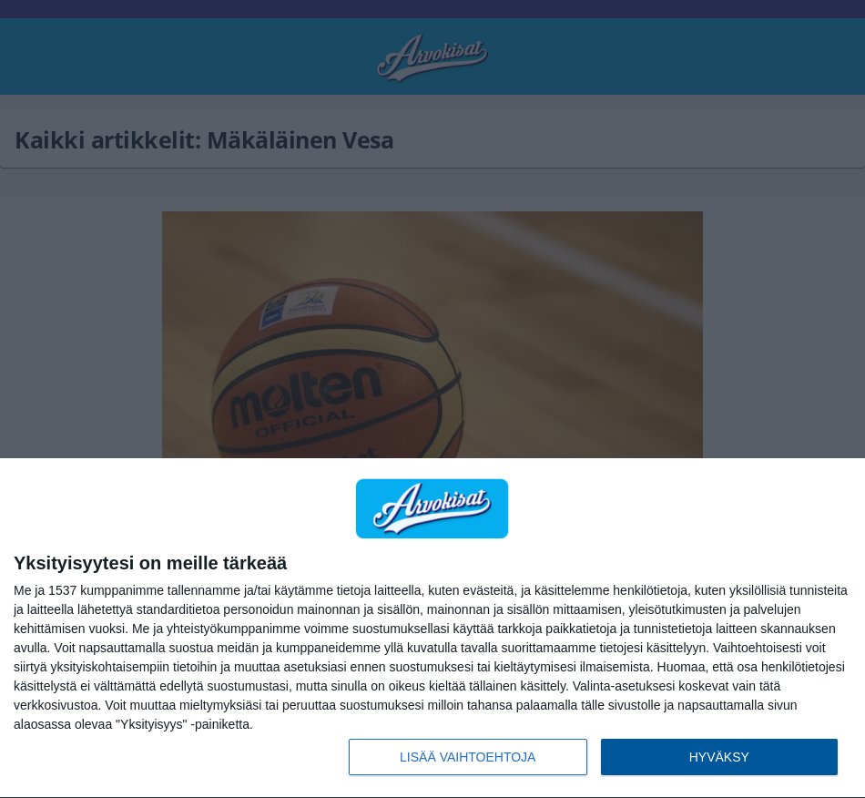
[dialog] (432, 628)
